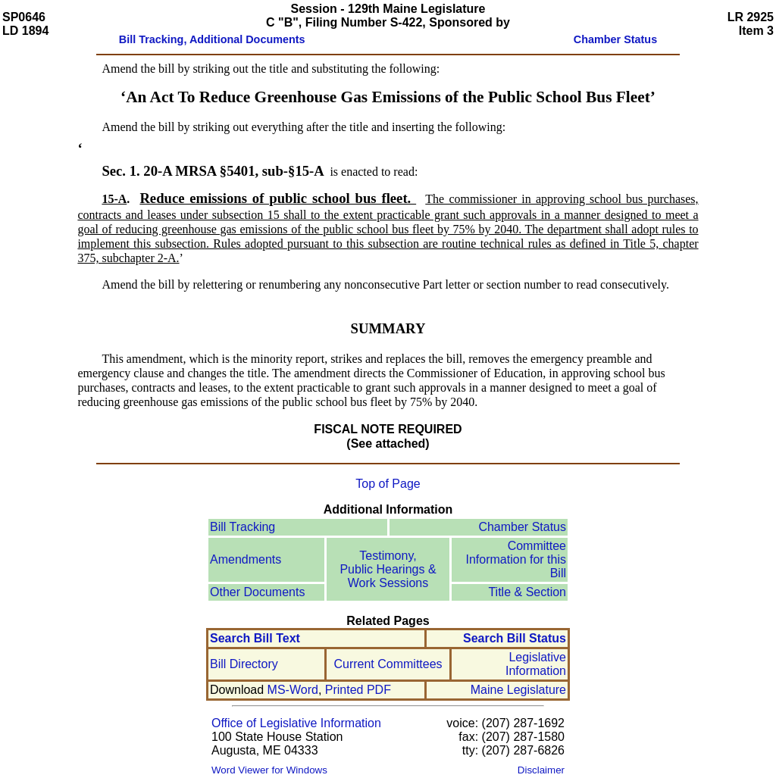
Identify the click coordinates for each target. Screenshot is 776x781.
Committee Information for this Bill (516, 559)
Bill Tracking (242, 526)
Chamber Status (522, 526)
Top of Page (387, 483)
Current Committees (387, 664)
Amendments (245, 559)
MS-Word (293, 689)
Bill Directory (244, 664)
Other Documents (257, 592)
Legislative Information (535, 664)
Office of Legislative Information (296, 723)
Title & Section (527, 592)
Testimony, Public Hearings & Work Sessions (388, 569)
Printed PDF (358, 689)
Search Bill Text (255, 638)
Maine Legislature (518, 689)
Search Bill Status (514, 638)
